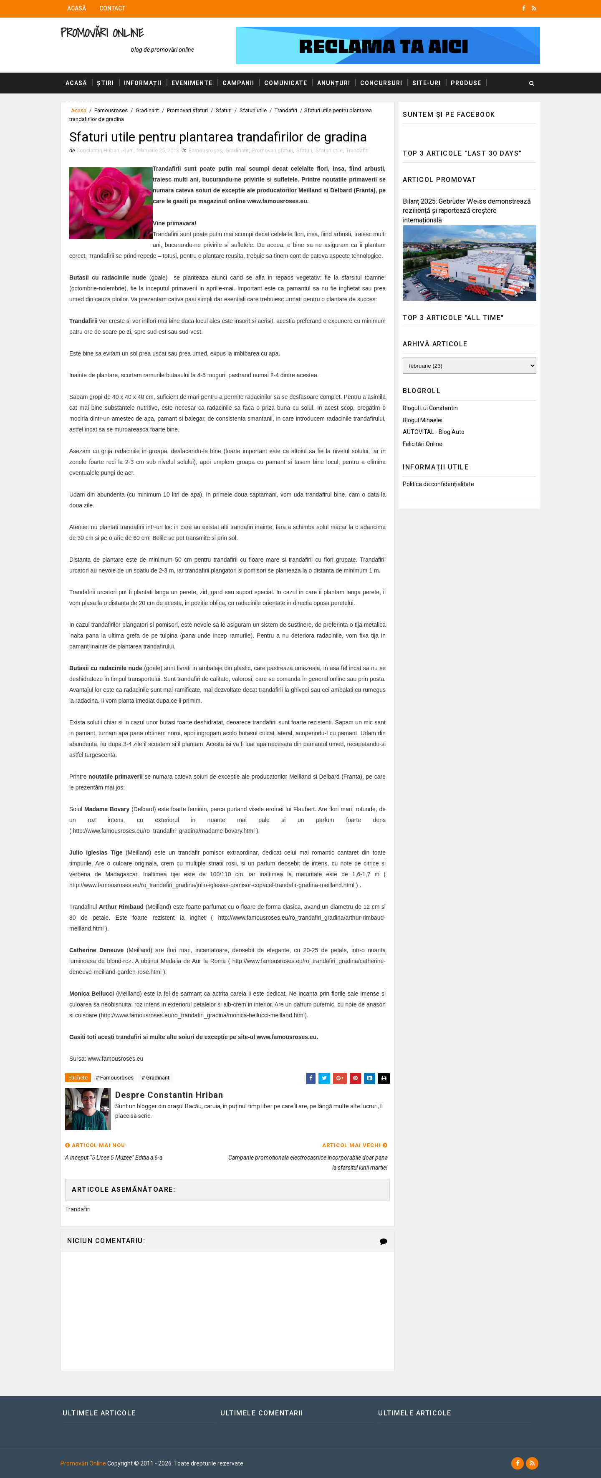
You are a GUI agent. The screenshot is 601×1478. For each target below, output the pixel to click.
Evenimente (192, 83)
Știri (105, 83)
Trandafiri (357, 150)
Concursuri (381, 83)
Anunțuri (333, 83)
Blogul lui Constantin (430, 408)
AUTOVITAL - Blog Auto (434, 432)
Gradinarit (237, 150)
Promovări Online (102, 32)
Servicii (79, 104)
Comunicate (285, 83)
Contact (112, 8)
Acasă (76, 8)
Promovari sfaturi (272, 150)
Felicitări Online (422, 444)
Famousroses (205, 150)
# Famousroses (115, 1077)
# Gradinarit (155, 1077)
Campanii (238, 83)
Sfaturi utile (329, 150)
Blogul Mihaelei (422, 420)
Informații (143, 83)
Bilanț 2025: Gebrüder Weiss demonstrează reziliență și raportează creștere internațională (467, 210)
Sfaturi (304, 150)
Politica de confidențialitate (438, 484)
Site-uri (426, 83)
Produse (466, 83)
